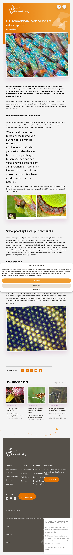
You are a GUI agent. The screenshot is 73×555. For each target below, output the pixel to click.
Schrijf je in (51, 479)
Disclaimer (9, 534)
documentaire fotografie (14, 104)
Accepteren (36, 280)
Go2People (25, 518)
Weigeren (36, 286)
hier (64, 547)
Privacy (8, 526)
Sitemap (8, 542)
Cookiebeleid (36, 289)
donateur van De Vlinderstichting (40, 298)
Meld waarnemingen (27, 496)
